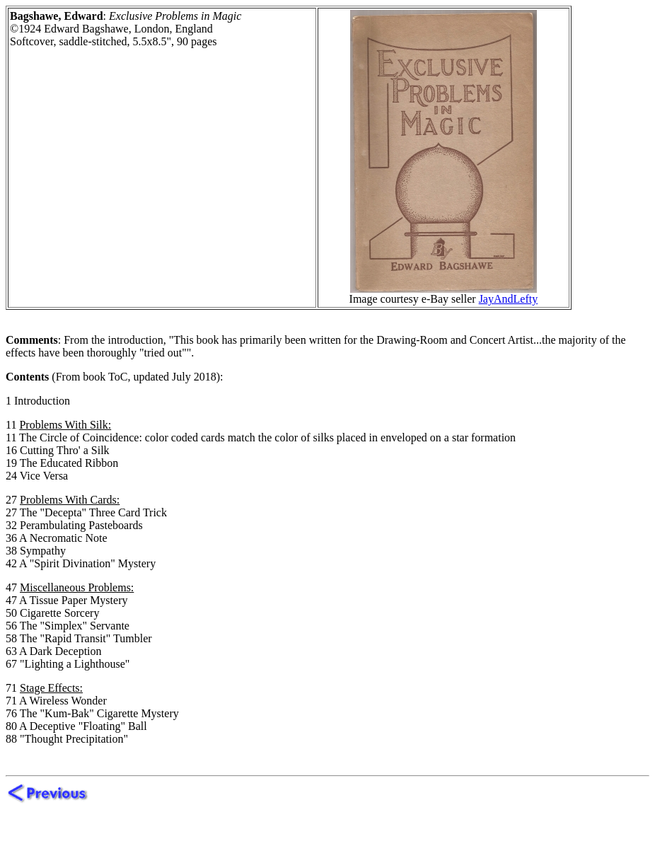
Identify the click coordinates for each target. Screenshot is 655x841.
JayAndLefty (508, 299)
